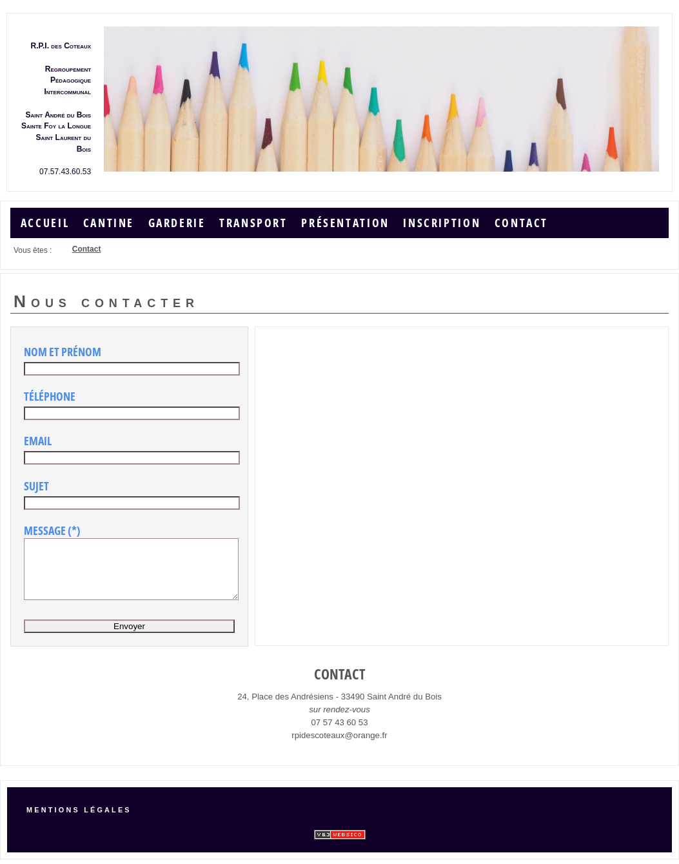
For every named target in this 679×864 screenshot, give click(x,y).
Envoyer (129, 635)
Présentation (345, 220)
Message (45, 528)
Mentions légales (79, 811)
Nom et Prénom (62, 349)
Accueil (45, 220)
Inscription (441, 220)
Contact (521, 220)
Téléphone (49, 393)
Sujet (36, 483)
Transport (253, 220)
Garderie (177, 220)
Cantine (108, 220)
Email (38, 438)
